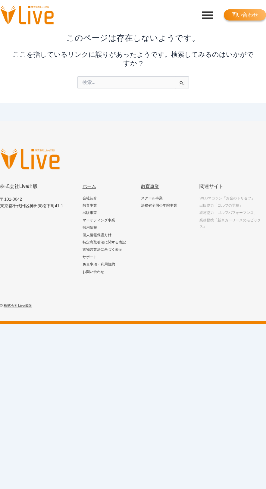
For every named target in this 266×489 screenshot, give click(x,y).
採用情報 (90, 227)
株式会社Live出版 (18, 305)
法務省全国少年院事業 (159, 205)
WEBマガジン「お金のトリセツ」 (227, 198)
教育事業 (90, 205)
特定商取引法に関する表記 (104, 242)
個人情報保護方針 (97, 235)
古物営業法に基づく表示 (102, 249)
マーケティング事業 (99, 220)
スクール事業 (152, 198)
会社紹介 (90, 198)
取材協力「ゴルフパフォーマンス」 (228, 213)
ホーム (90, 186)
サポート (90, 257)
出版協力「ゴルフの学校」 (221, 205)
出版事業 (90, 213)
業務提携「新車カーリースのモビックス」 (230, 223)
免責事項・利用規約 (99, 264)
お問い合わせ (93, 272)
